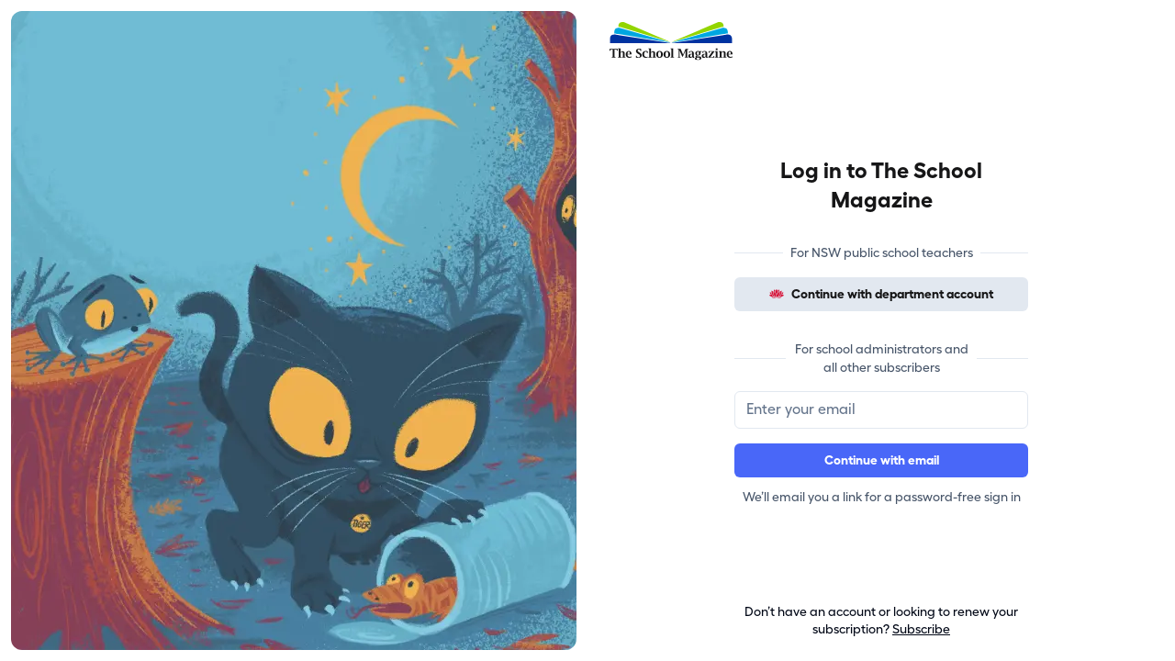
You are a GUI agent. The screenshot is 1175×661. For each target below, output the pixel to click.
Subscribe (921, 629)
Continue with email (881, 460)
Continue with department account (881, 294)
